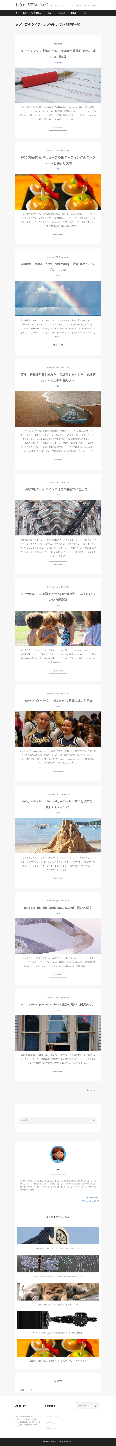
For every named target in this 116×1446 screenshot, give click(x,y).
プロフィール (51, 1429)
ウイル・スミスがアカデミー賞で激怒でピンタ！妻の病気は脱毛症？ (58, 1333)
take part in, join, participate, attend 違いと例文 (58, 907)
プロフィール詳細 (92, 1197)
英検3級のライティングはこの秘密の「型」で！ (58, 489)
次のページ (91, 1090)
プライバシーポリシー (54, 1417)
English (62, 13)
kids (84, 13)
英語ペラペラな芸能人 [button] (32, 13)
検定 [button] (50, 13)
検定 (60, 62)
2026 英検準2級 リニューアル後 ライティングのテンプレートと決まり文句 (58, 1361)
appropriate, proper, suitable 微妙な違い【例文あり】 (58, 1004)
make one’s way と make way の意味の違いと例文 (58, 700)
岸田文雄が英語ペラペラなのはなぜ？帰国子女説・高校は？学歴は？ (58, 1248)
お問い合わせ (51, 1423)
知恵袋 (74, 13)
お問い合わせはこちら (90, 1201)
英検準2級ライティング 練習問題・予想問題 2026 (58, 1305)
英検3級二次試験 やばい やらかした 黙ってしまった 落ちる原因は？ (58, 1276)
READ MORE (58, 128)
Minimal (53, 1441)
